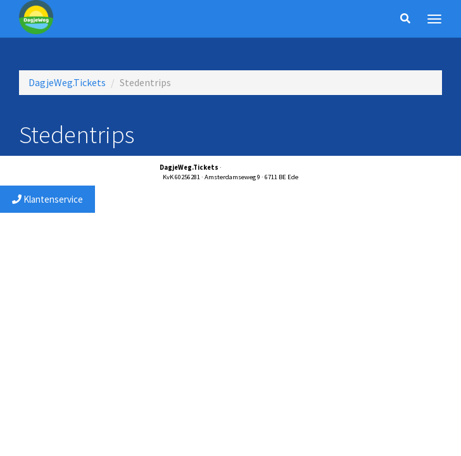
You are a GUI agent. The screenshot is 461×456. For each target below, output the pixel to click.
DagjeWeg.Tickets (67, 82)
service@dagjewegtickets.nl (262, 167)
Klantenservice (47, 199)
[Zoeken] (405, 18)
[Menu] (434, 19)
